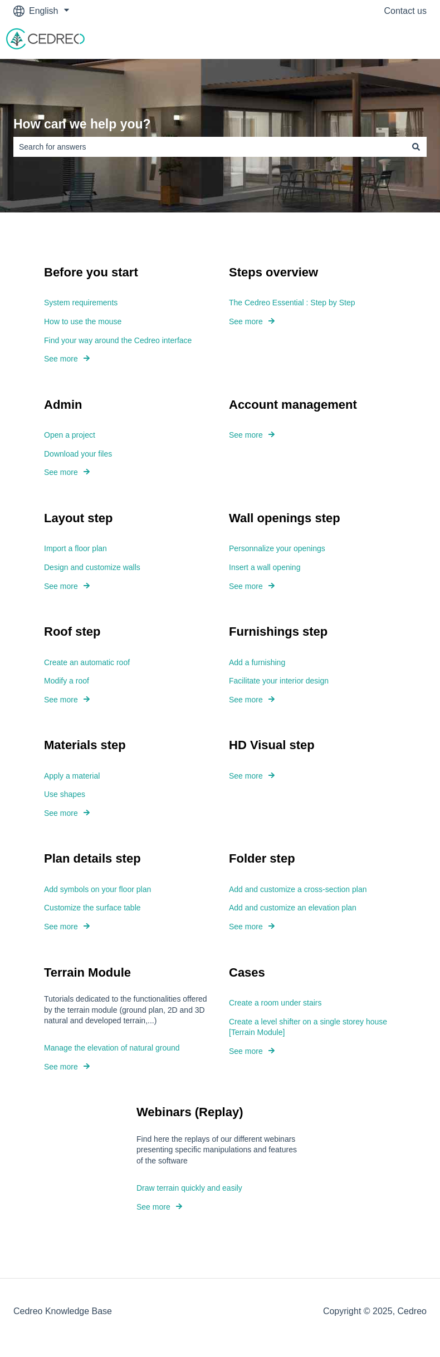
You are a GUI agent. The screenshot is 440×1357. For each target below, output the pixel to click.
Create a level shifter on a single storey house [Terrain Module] (308, 1027)
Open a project (69, 434)
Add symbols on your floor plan (97, 889)
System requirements (81, 302)
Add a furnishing (257, 662)
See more (61, 358)
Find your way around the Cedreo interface (118, 340)
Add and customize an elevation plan (292, 908)
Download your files (78, 453)
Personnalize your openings (277, 548)
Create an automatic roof (87, 662)
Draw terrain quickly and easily (189, 1187)
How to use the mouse (82, 321)
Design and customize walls (92, 567)
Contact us (405, 11)
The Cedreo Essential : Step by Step (292, 302)
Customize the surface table (92, 908)
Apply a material (72, 775)
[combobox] (209, 147)
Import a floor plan (75, 548)
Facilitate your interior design (279, 680)
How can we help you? (82, 124)
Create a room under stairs (275, 1002)
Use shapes (64, 794)
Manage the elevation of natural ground (112, 1047)
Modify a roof (66, 680)
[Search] (416, 147)
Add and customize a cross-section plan (297, 889)
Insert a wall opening (264, 567)
